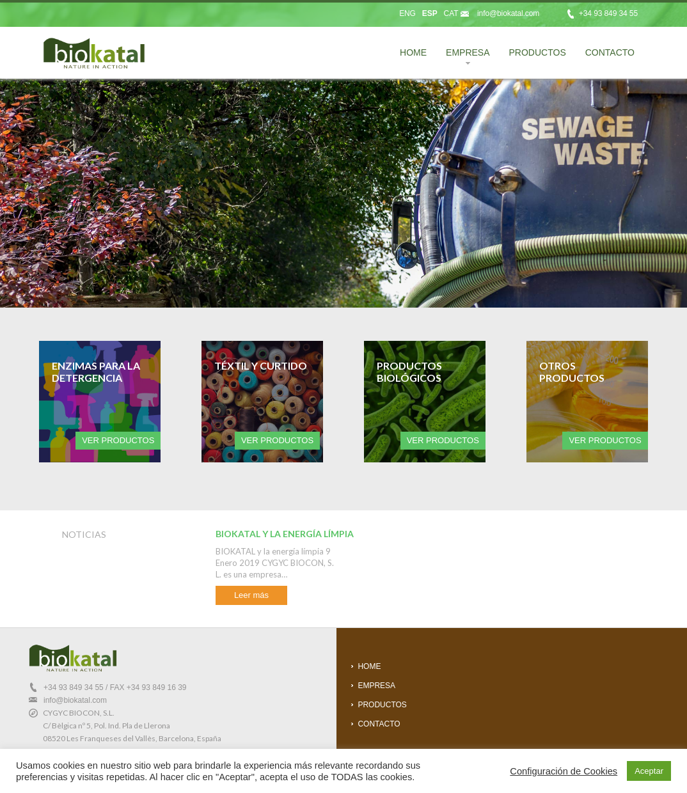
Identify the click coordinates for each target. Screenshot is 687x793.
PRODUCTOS (537, 52)
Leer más (251, 595)
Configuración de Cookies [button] (563, 771)
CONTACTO (610, 52)
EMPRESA (462, 57)
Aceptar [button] (649, 771)
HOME (413, 52)
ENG (407, 13)
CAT (451, 13)
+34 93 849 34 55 (73, 687)
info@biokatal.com (508, 13)
